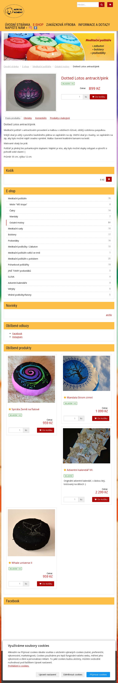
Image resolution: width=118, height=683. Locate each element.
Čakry (60, 210)
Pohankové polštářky (59, 264)
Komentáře (41, 118)
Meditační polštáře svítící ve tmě (59, 252)
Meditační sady (59, 228)
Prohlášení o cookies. (18, 665)
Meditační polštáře (42, 66)
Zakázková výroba (60, 24)
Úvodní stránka (17, 24)
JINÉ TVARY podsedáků (59, 270)
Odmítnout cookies (72, 674)
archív (109, 314)
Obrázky (28, 118)
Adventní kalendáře (59, 282)
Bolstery (59, 234)
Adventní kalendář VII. (80, 470)
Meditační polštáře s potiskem (59, 258)
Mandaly (60, 216)
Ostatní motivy (62, 66)
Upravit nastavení (47, 674)
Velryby (59, 288)
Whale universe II (22, 562)
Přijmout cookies (98, 674)
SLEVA (59, 276)
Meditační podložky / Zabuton (59, 246)
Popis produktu (12, 118)
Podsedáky (59, 240)
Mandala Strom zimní (80, 397)
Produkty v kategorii (60, 118)
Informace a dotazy (94, 24)
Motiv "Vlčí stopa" (60, 204)
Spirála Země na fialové (25, 409)
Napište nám (16, 27)
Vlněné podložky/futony (59, 294)
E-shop (38, 24)
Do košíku (98, 96)
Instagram (30, 27)
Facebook (35, 27)
